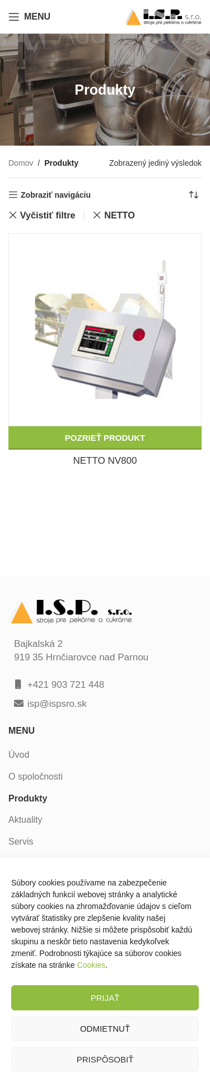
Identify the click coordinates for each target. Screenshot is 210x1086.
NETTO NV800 (105, 460)
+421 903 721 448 (66, 684)
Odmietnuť (105, 1028)
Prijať (105, 998)
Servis (20, 841)
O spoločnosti (35, 776)
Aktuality (25, 819)
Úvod (18, 754)
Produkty (27, 798)
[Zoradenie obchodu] (193, 195)
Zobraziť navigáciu (56, 194)
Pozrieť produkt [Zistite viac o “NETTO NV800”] (105, 437)
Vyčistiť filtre (48, 215)
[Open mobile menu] (29, 17)
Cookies (91, 965)
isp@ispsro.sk (57, 703)
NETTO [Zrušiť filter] (119, 215)
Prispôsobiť (105, 1059)
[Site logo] (163, 16)
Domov (20, 163)
